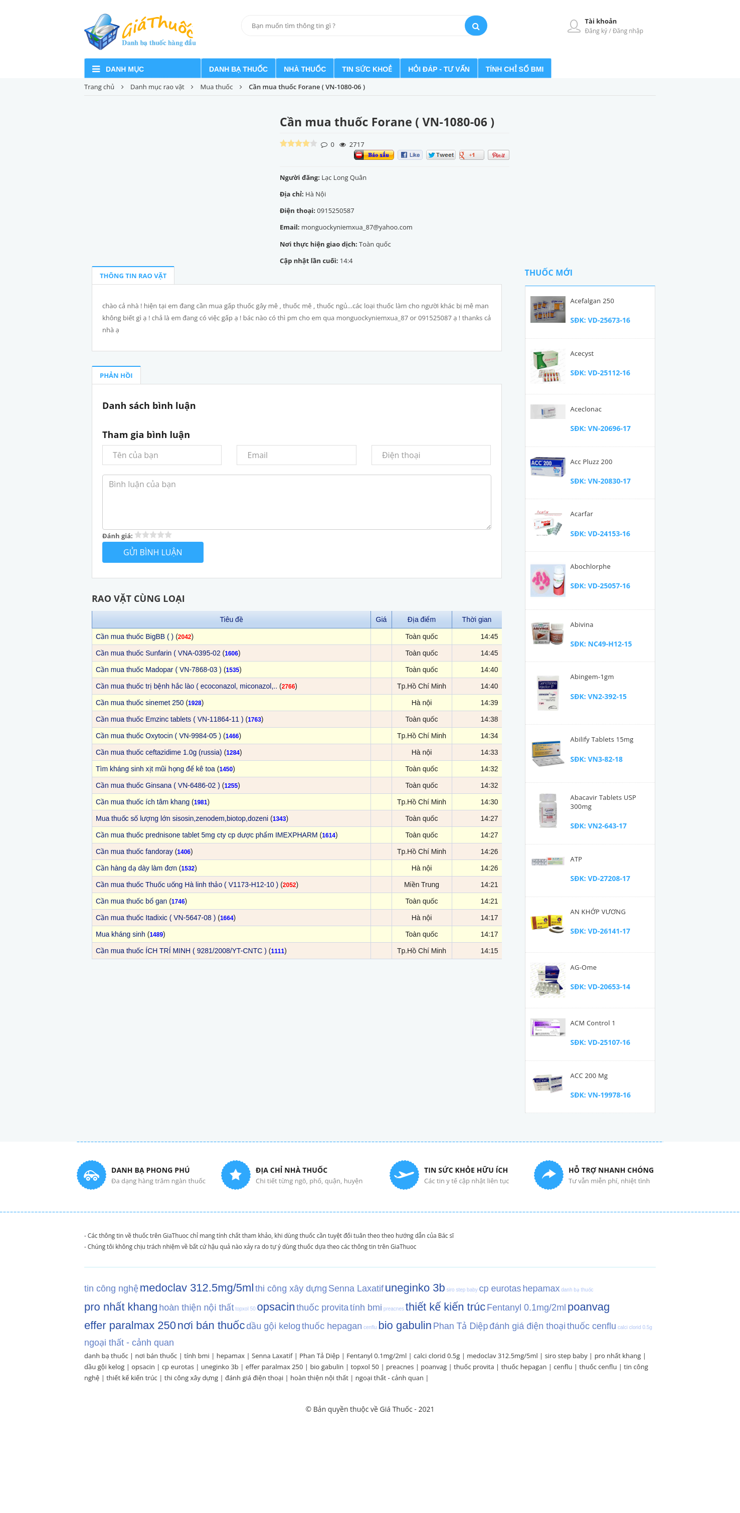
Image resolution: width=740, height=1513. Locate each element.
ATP (577, 858)
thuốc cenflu (598, 1366)
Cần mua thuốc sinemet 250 (140, 703)
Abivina (582, 624)
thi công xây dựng (191, 1377)
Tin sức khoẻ (367, 69)
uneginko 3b (220, 1366)
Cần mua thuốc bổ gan (131, 901)
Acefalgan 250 (593, 300)
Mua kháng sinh (120, 934)
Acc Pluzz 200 (592, 461)
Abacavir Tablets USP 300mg (604, 802)
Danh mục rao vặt (158, 86)
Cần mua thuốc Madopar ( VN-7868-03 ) (159, 670)
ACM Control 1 (593, 1022)
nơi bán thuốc (156, 1355)
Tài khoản (601, 21)
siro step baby (566, 1355)
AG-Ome (584, 967)
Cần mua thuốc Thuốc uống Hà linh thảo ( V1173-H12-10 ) (187, 885)
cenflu (562, 1366)
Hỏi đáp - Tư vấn (439, 69)
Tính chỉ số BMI (515, 69)
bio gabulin (326, 1366)
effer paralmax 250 (274, 1366)
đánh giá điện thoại (254, 1377)
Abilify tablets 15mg (602, 739)
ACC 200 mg (589, 1075)
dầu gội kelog (104, 1366)
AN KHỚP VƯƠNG (598, 911)
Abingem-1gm (592, 676)
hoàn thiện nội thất (319, 1377)
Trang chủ (99, 86)
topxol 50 (364, 1366)
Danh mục (125, 69)
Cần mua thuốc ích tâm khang (143, 802)
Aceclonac (586, 408)
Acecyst (582, 353)
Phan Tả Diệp (319, 1355)
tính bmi (197, 1355)
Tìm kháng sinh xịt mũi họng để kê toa (155, 769)
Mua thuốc (217, 86)
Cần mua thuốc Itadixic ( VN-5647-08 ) (156, 918)
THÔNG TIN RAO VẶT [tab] (133, 275)
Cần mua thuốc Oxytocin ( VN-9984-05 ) (158, 736)
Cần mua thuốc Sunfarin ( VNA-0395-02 (158, 653)
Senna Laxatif (272, 1355)
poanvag (434, 1366)
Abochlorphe (591, 566)
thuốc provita (474, 1366)
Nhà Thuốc (305, 69)
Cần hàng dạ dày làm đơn (136, 868)
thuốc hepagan (524, 1366)
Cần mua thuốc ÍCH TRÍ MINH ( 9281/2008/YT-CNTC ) (181, 951)
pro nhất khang (618, 1355)
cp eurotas (178, 1366)
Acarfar (582, 513)
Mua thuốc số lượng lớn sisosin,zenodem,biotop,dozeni (182, 818)
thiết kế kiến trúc (131, 1377)
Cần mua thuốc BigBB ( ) (134, 636)
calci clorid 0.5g (437, 1355)
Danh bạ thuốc (238, 69)
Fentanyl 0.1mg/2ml (376, 1355)
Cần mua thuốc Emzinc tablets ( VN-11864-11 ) (170, 719)
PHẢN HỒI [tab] (116, 375)
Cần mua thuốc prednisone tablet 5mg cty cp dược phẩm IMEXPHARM (207, 835)
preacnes (400, 1366)
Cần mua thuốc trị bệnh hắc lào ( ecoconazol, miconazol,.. (186, 686)
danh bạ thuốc (106, 1355)
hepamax (231, 1355)
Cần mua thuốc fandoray (134, 851)
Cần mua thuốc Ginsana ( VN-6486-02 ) (158, 785)
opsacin (143, 1366)
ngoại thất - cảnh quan (389, 1377)
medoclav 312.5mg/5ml (502, 1355)
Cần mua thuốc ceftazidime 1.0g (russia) (159, 752)
